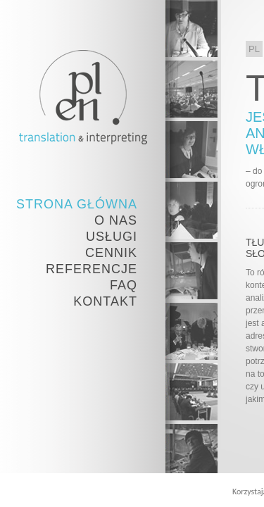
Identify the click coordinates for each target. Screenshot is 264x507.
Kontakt (105, 301)
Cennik (111, 253)
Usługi (111, 237)
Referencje (91, 269)
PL (254, 49)
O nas (115, 220)
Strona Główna (76, 204)
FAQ (123, 285)
